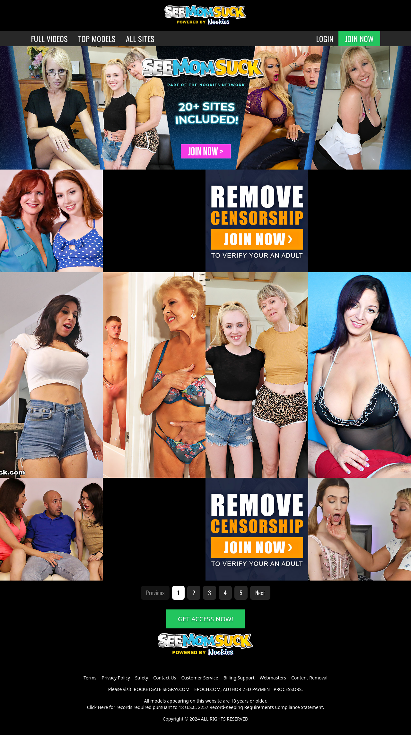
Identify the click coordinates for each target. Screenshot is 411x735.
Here (103, 707)
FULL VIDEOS (49, 38)
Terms (89, 678)
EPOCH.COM (207, 689)
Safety (141, 678)
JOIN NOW (359, 38)
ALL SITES (140, 38)
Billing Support (238, 678)
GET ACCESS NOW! (205, 619)
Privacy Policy (115, 678)
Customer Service (199, 678)
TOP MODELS (97, 38)
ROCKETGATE (147, 689)
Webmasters (273, 678)
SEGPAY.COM (175, 689)
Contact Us (164, 678)
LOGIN (324, 38)
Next (260, 593)
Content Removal (309, 678)
